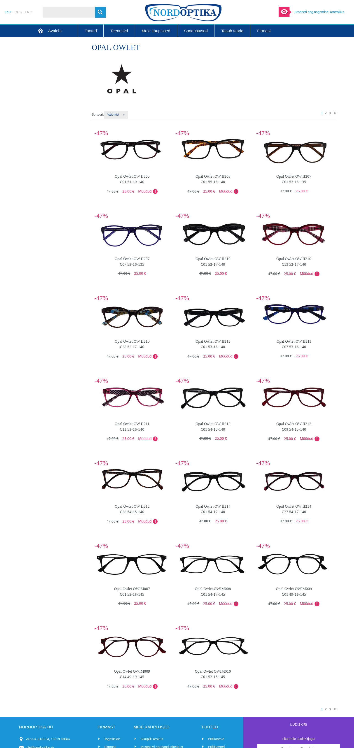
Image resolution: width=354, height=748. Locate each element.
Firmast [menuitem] (264, 31)
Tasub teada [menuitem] (232, 31)
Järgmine (335, 113)
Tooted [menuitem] (91, 31)
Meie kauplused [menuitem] (156, 31)
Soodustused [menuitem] (196, 31)
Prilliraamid (216, 739)
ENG (28, 12)
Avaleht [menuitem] (55, 31)
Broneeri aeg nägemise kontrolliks (319, 12)
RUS (18, 12)
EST (8, 12)
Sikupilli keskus (151, 739)
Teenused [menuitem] (119, 31)
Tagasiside (112, 739)
